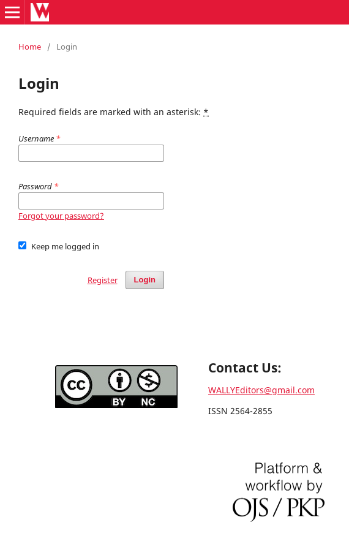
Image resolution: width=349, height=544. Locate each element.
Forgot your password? (61, 215)
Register (103, 279)
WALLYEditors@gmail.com (261, 390)
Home (29, 46)
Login (145, 279)
